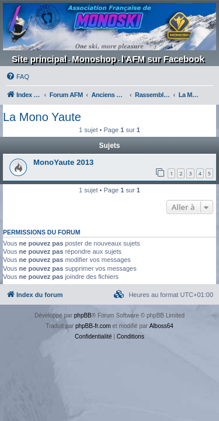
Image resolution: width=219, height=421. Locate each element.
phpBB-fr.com (93, 326)
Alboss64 (161, 326)
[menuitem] (17, 77)
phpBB (83, 315)
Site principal (39, 59)
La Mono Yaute (42, 117)
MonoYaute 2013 (63, 162)
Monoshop (94, 59)
